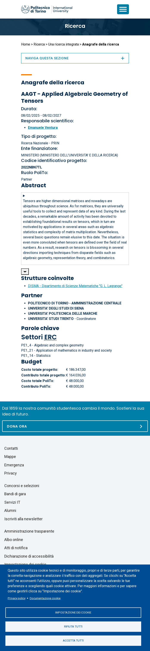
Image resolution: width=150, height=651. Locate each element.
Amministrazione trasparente (29, 531)
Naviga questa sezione (75, 58)
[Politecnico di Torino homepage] (46, 9)
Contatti (11, 448)
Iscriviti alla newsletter (23, 519)
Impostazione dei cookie (73, 612)
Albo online (13, 539)
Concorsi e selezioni (21, 485)
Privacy (10, 473)
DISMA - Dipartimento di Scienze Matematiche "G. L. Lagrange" (75, 286)
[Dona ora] (75, 426)
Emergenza (14, 465)
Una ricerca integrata (63, 44)
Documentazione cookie (45, 598)
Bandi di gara (15, 494)
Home (25, 44)
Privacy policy (16, 598)
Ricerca (75, 26)
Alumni (10, 510)
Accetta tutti (73, 640)
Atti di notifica (16, 548)
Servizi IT (12, 502)
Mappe (10, 456)
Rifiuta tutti (73, 626)
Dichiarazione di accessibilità (29, 556)
